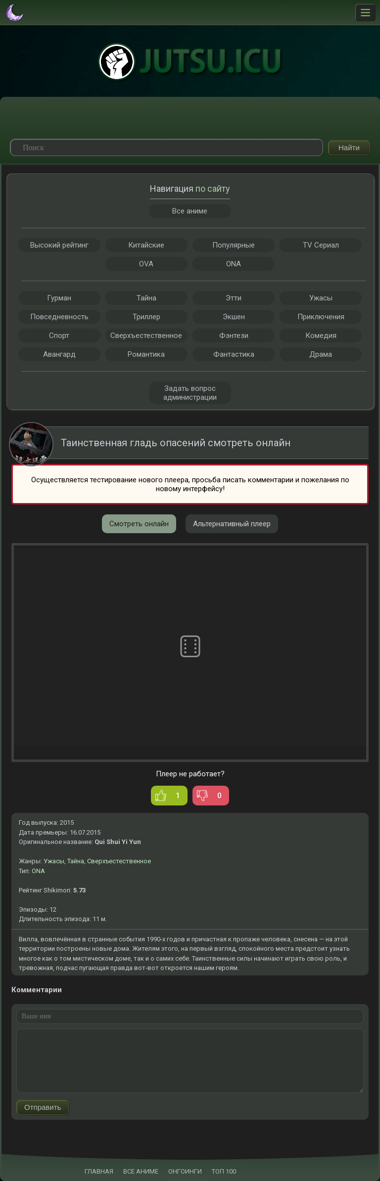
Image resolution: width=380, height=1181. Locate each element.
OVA (146, 263)
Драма (320, 354)
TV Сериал (321, 245)
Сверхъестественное (119, 861)
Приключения (320, 316)
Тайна (75, 861)
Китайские (146, 245)
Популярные (233, 245)
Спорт (59, 335)
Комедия (320, 335)
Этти (233, 298)
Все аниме (189, 211)
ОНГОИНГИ (185, 1171)
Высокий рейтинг (59, 245)
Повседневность (59, 316)
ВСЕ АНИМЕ (140, 1171)
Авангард (59, 354)
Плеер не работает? (190, 773)
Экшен (234, 316)
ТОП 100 (224, 1171)
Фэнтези (233, 335)
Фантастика (233, 354)
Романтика (146, 354)
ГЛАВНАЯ (99, 1171)
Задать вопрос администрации (190, 393)
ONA (38, 871)
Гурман (59, 298)
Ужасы (54, 861)
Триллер (146, 316)
